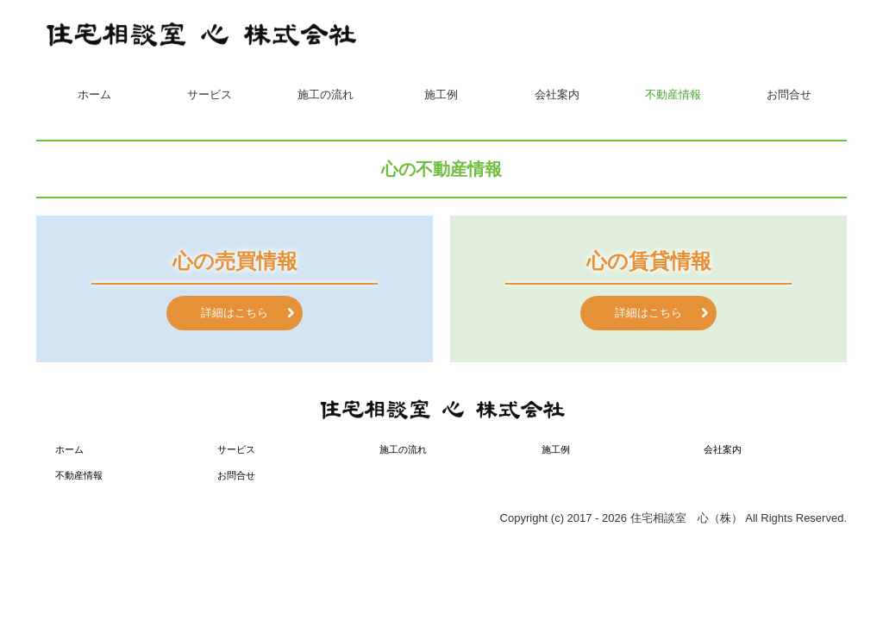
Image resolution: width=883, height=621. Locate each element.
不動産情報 (673, 94)
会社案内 (557, 94)
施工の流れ (325, 94)
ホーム (94, 94)
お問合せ (789, 94)
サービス (209, 94)
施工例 (441, 94)
